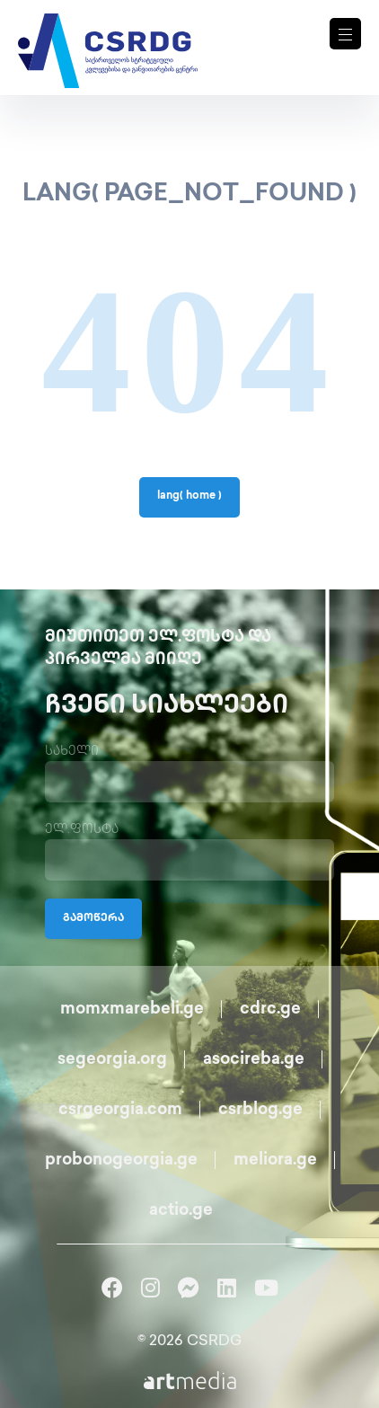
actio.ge (181, 1210)
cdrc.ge (270, 1009)
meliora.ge (275, 1160)
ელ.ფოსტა (82, 830)
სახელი (72, 751)
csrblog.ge (260, 1110)
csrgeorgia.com (120, 1110)
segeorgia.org (112, 1059)
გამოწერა (93, 919)
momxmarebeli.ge (132, 1009)
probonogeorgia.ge (121, 1160)
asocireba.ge (253, 1059)
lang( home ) (189, 496)
